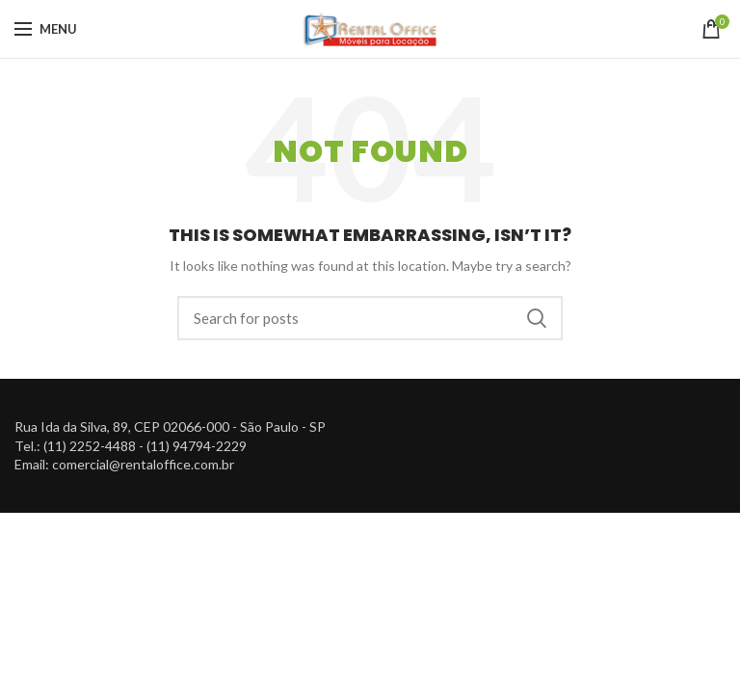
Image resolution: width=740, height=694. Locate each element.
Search (537, 318)
